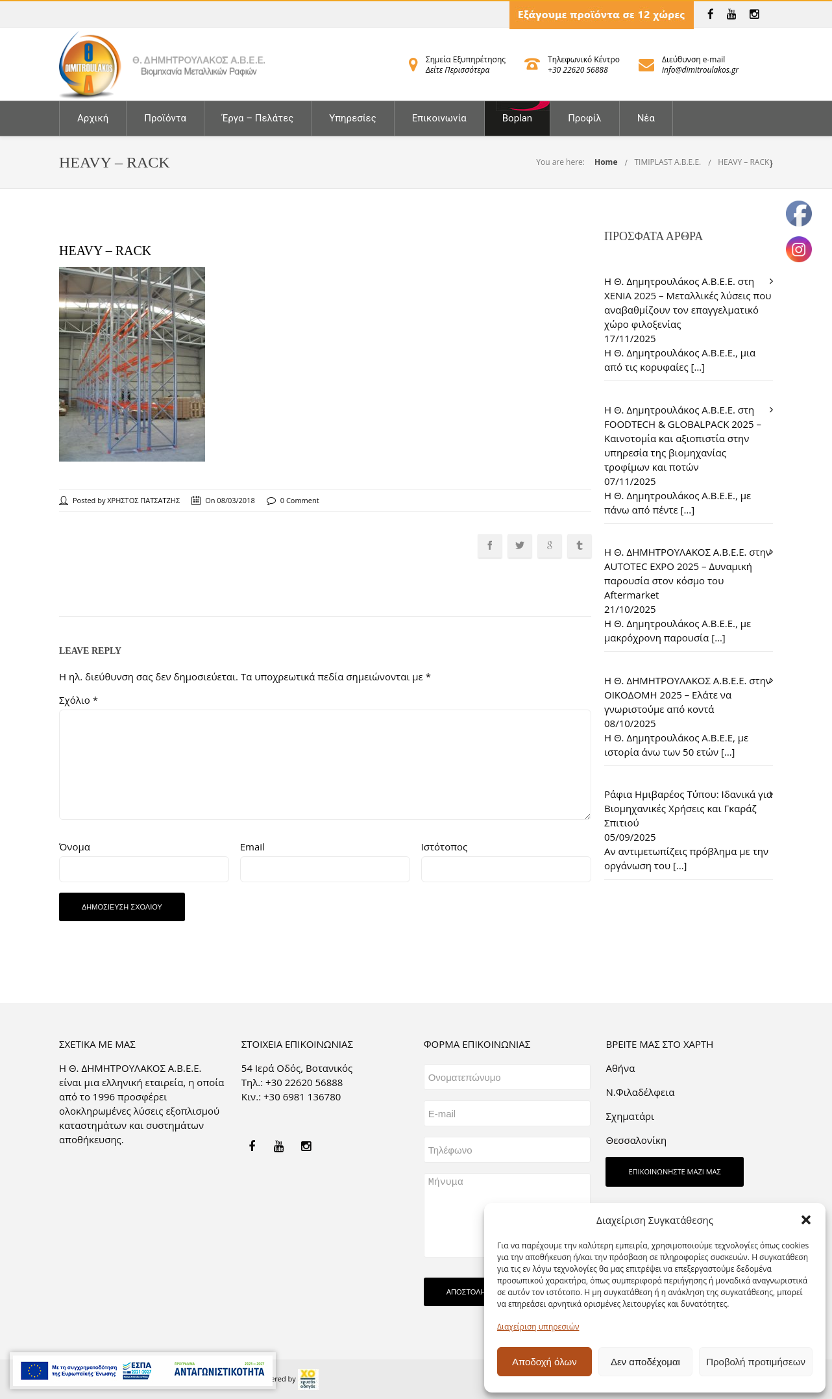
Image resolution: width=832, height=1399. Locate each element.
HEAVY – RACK (743, 161)
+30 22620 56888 (577, 69)
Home (605, 161)
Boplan (517, 118)
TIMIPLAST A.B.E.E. (667, 161)
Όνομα (74, 846)
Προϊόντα (165, 118)
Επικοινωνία (439, 118)
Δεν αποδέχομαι (645, 1361)
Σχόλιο (78, 699)
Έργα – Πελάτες (257, 118)
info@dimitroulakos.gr (700, 69)
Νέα (646, 118)
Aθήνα (620, 1067)
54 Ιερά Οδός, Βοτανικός (297, 1067)
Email (252, 846)
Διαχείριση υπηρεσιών (538, 1326)
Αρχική (92, 118)
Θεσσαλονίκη (636, 1139)
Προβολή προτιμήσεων (755, 1361)
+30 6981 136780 (302, 1096)
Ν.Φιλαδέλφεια (640, 1091)
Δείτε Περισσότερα (457, 69)
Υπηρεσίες (352, 118)
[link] (710, 14)
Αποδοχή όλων (544, 1361)
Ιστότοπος (444, 846)
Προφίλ (585, 118)
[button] (806, 1219)
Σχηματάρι (630, 1115)
